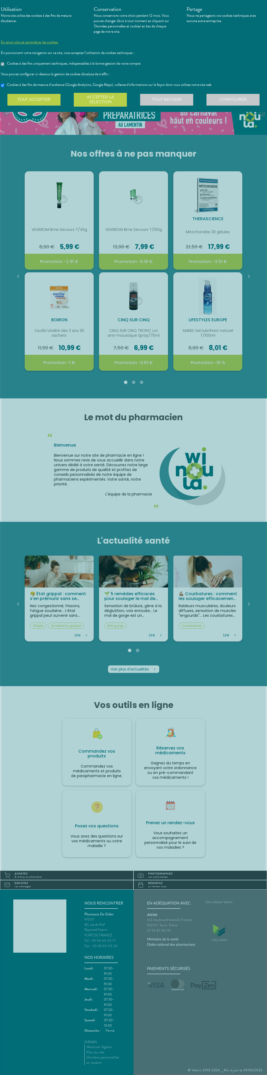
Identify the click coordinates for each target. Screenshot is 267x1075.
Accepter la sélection (100, 99)
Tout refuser (167, 99)
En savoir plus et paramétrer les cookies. (29, 42)
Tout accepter (34, 99)
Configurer (233, 99)
